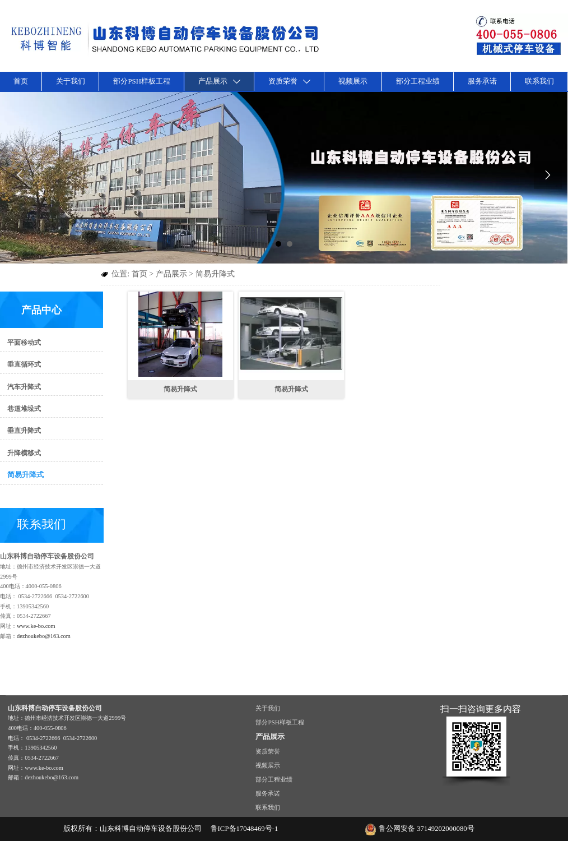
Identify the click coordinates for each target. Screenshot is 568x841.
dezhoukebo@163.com (44, 636)
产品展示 (171, 274)
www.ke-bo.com (36, 626)
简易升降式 (215, 274)
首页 (139, 274)
